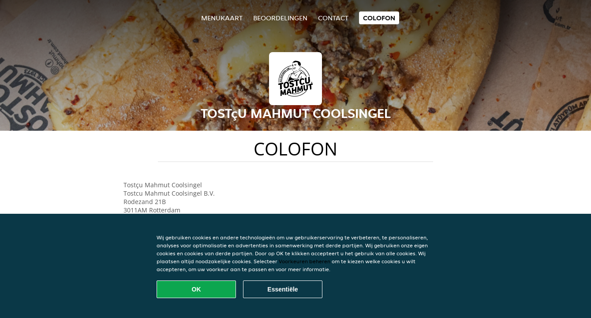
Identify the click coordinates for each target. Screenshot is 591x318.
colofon (379, 18)
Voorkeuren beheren (304, 261)
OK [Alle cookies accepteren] (196, 289)
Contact (333, 18)
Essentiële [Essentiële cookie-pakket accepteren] (282, 289)
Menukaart (222, 18)
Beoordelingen (280, 18)
